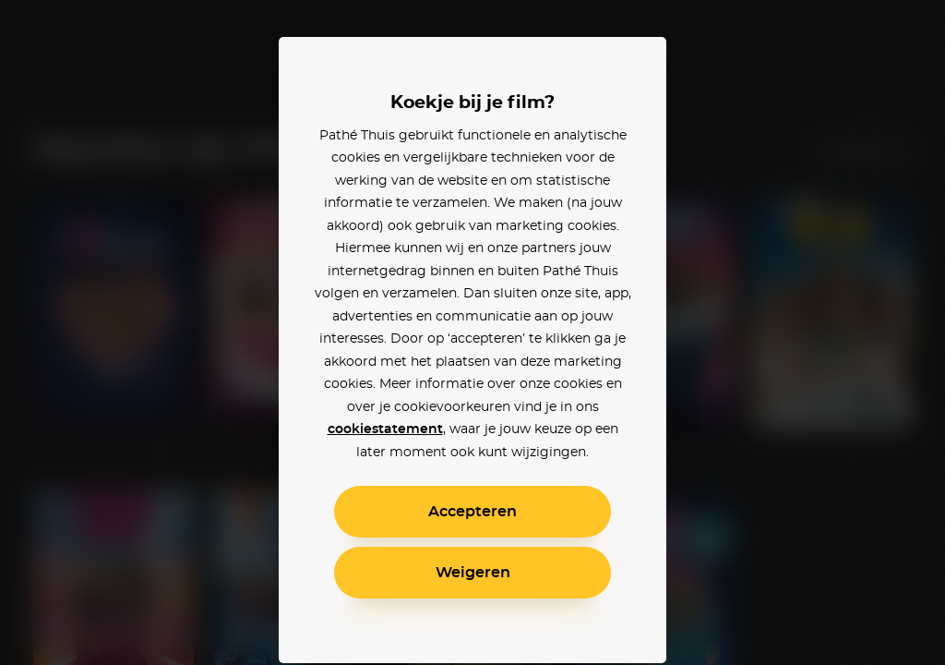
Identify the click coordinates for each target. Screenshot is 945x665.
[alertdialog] (472, 332)
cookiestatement (385, 429)
